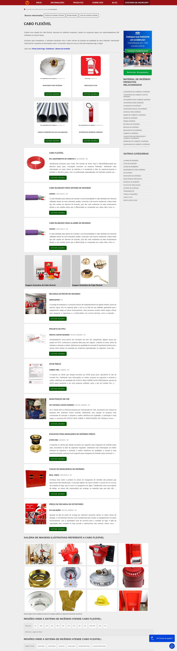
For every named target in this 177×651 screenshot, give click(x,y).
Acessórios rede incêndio (133, 103)
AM (100, 580)
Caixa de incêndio (130, 163)
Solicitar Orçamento (138, 72)
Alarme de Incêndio (62, 49)
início (39, 3)
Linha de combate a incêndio (88, 15)
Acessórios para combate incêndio (136, 100)
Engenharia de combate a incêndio (136, 144)
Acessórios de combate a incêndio (136, 92)
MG (41, 580)
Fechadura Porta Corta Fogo (103, 628)
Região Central (29, 600)
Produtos (78, 3)
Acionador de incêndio (132, 106)
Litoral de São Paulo (99, 600)
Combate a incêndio (130, 133)
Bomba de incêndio (130, 118)
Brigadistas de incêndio (132, 130)
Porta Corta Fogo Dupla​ (101, 636)
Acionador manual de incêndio (135, 109)
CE (85, 580)
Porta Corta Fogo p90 (100, 633)
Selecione (28, 580)
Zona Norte (41, 600)
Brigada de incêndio (131, 127)
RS (69, 580)
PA (105, 580)
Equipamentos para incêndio (134, 170)
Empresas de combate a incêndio (136, 141)
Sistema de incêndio (131, 188)
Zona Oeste (51, 600)
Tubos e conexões (130, 194)
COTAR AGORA (36, 94)
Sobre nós (97, 3)
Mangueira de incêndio (132, 176)
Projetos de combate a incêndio (54, 15)
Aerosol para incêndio (132, 112)
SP (52, 580)
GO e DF (92, 580)
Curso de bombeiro (130, 167)
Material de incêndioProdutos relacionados (136, 82)
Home (139, 625)
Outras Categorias (136, 153)
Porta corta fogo (130, 200)
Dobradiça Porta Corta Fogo (103, 631)
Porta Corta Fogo (38, 49)
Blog (114, 3)
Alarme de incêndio (130, 160)
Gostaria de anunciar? (137, 3)
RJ (35, 580)
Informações (57, 3)
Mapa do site (142, 636)
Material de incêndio (131, 182)
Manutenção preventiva (132, 179)
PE (74, 580)
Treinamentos (128, 191)
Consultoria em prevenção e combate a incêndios (134, 137)
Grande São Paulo (84, 600)
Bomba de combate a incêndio (134, 115)
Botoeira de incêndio (131, 124)
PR (58, 580)
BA (80, 580)
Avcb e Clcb (127, 197)
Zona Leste (71, 600)
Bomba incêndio (72, 15)
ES (47, 580)
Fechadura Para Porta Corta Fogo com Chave (110, 639)
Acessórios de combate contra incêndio (135, 95)
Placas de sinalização (131, 185)
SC (63, 580)
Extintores (50, 49)
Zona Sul (61, 600)
